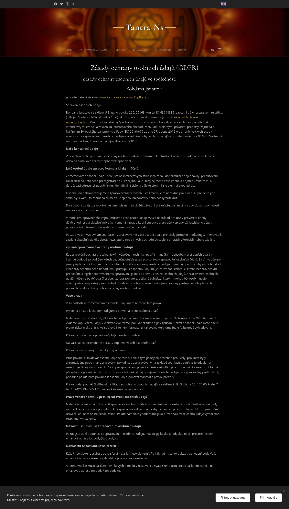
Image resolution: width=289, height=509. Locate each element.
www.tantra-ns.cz (111, 97)
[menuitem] (98, 50)
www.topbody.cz (77, 122)
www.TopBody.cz (138, 97)
